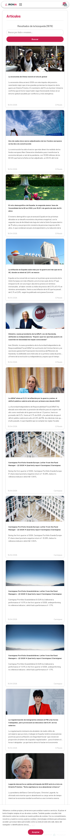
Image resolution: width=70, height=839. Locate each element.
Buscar (35, 39)
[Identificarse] (64, 4)
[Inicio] (11, 4)
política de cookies (41, 816)
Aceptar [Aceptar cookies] (36, 832)
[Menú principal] (20, 5)
